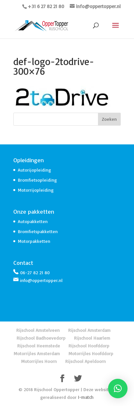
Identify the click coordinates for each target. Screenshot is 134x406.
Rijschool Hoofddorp (88, 345)
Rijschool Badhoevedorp (41, 338)
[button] (118, 388)
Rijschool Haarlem (92, 338)
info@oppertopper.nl (41, 280)
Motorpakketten (34, 241)
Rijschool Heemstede (38, 345)
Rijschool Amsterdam (89, 330)
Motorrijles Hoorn (39, 361)
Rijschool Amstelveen (38, 330)
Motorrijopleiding (36, 190)
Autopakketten (33, 221)
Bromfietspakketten (38, 231)
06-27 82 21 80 (35, 272)
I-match (85, 397)
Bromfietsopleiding (37, 180)
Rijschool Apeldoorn (85, 361)
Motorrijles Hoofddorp (90, 353)
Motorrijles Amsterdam (37, 353)
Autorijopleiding (34, 170)
